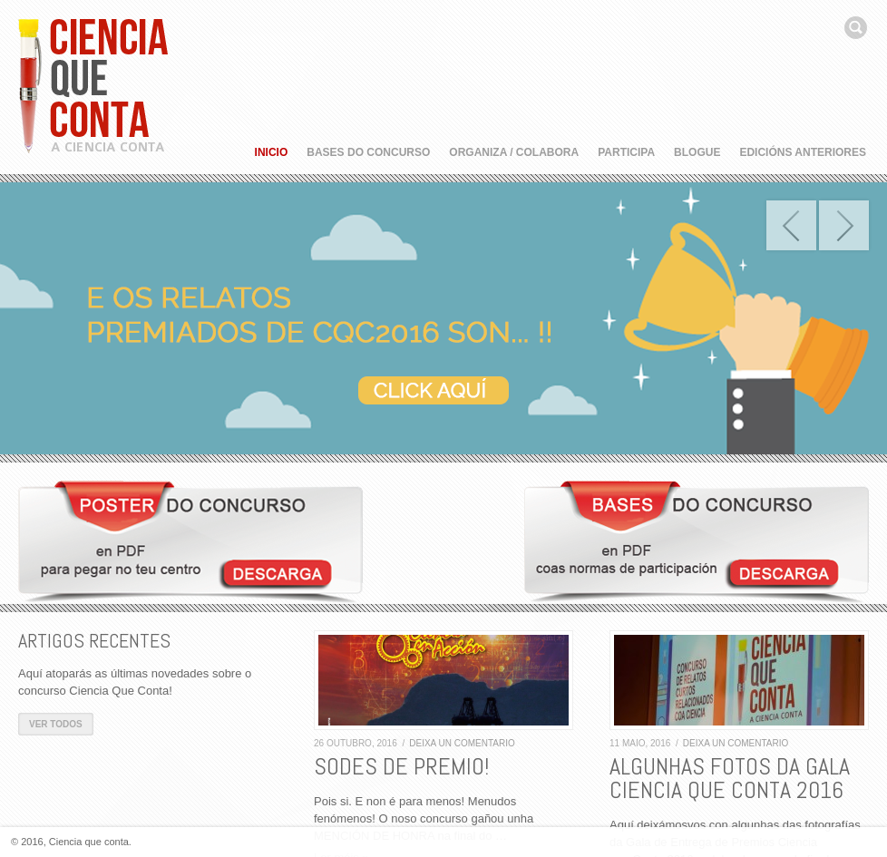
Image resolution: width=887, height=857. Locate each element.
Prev (791, 225)
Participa (626, 152)
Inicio (271, 152)
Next (844, 225)
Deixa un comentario (462, 743)
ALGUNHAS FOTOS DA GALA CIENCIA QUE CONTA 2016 (729, 778)
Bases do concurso (368, 152)
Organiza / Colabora (514, 152)
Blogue (697, 152)
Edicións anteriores (802, 152)
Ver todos (56, 724)
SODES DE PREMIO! (401, 767)
